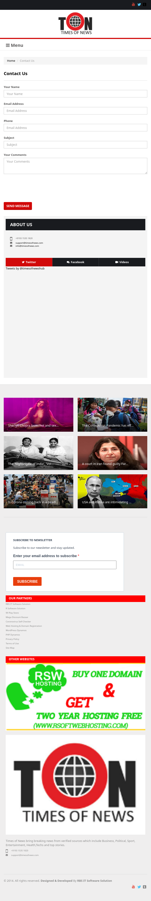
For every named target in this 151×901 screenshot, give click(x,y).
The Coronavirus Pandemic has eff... (107, 425)
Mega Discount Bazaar (17, 617)
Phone (8, 121)
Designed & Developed (56, 881)
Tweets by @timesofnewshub (25, 268)
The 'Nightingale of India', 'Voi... (30, 464)
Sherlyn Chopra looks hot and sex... (33, 425)
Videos (122, 262)
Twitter (29, 262)
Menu (14, 45)
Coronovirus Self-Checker (18, 621)
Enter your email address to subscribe (45, 556)
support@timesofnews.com (29, 242)
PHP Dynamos (13, 634)
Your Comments (15, 155)
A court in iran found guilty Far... (105, 464)
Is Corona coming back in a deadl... (33, 502)
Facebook (75, 262)
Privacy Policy (12, 639)
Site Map (10, 647)
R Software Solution (15, 608)
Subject (9, 138)
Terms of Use (12, 643)
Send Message (17, 206)
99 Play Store (12, 612)
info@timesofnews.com (27, 246)
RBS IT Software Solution (18, 604)
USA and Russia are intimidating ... (106, 502)
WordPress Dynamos (16, 630)
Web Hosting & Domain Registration (24, 626)
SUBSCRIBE (27, 581)
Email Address (14, 104)
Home (11, 61)
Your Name (11, 87)
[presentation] (38, 188)
